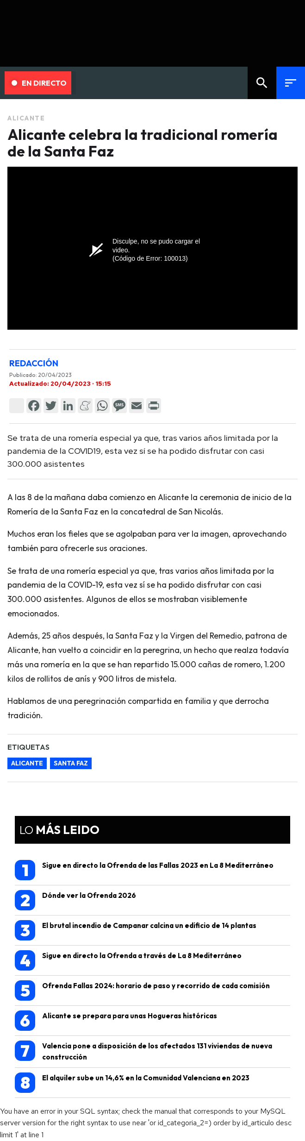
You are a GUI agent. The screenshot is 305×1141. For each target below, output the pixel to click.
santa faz (71, 763)
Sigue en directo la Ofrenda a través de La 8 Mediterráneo (128, 960)
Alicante (26, 118)
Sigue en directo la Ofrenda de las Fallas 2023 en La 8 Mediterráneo (144, 870)
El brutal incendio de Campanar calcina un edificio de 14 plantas (135, 930)
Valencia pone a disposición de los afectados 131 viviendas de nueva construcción (143, 1051)
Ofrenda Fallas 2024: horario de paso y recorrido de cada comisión (142, 990)
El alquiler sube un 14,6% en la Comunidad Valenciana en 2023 (132, 1082)
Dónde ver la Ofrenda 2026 (75, 900)
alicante (27, 763)
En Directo (39, 83)
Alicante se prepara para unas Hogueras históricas (116, 1020)
